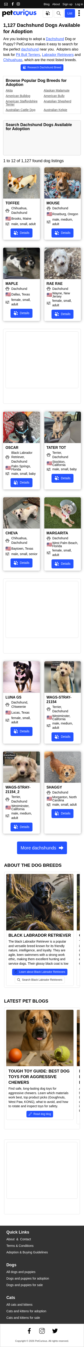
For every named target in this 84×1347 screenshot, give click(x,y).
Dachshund (55, 39)
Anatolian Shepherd (57, 101)
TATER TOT (56, 448)
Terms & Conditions (19, 1246)
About (56, 4)
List (69, 13)
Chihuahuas (12, 60)
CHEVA (11, 533)
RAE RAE (55, 284)
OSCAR (11, 448)
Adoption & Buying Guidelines (27, 1252)
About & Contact (18, 1239)
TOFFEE (12, 203)
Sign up (67, 4)
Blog (47, 4)
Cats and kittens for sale (23, 1317)
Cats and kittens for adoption (26, 1311)
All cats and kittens (19, 1304)
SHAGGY (54, 787)
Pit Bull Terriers (28, 55)
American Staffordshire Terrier (21, 102)
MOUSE (53, 203)
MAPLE (11, 284)
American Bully (54, 96)
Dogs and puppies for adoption (27, 1278)
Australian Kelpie (55, 110)
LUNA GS (13, 697)
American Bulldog (18, 96)
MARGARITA (57, 533)
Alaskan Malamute (56, 90)
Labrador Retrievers (57, 55)
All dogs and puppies (20, 1272)
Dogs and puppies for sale (24, 1285)
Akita (9, 90)
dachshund (30, 49)
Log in (79, 4)
